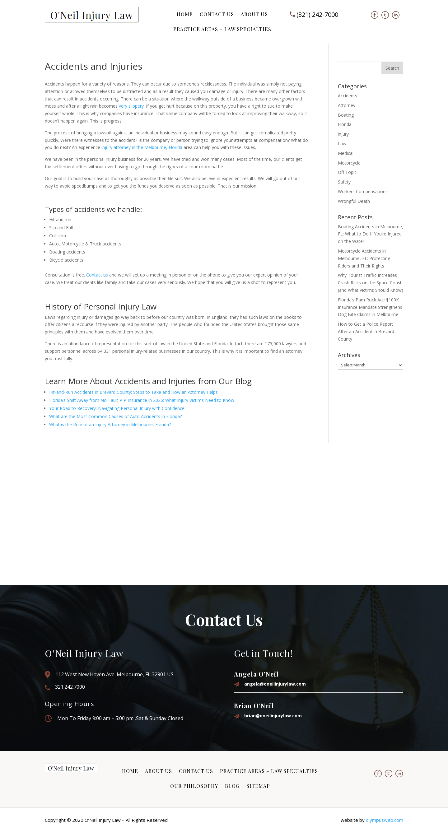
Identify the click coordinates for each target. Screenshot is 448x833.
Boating (346, 115)
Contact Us (217, 14)
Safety (344, 182)
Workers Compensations (363, 191)
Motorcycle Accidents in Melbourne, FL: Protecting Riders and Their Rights (364, 258)
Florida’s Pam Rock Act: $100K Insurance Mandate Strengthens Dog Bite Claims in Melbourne (370, 307)
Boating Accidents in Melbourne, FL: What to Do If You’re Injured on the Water (370, 234)
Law (342, 144)
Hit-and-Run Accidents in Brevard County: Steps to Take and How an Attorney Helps (133, 392)
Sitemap (258, 786)
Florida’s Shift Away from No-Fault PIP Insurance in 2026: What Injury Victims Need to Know (141, 400)
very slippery (131, 106)
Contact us (97, 275)
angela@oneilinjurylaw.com (275, 684)
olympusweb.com (384, 820)
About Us (254, 14)
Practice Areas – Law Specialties (222, 29)
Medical (345, 153)
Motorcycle (349, 163)
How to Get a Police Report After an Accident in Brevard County (366, 331)
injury (343, 134)
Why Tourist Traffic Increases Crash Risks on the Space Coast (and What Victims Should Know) (370, 282)
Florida (345, 124)
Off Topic (347, 172)
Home (185, 14)
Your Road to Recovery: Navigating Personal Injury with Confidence (116, 408)
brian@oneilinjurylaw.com (273, 716)
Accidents (347, 96)
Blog (232, 786)
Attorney (346, 105)
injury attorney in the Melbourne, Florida (141, 147)
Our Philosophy (194, 786)
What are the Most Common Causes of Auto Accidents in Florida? (115, 416)
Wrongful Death (354, 201)
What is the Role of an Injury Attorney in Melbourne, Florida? (110, 424)
